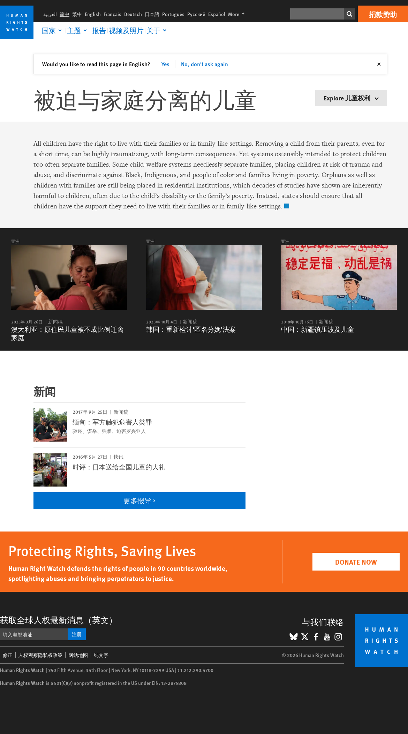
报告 (99, 30)
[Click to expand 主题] (78, 30)
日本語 (152, 13)
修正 (8, 654)
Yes (165, 64)
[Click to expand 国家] (53, 30)
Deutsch (133, 13)
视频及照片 (126, 30)
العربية (50, 13)
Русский (196, 13)
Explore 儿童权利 (351, 97)
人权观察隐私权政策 (40, 654)
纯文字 (101, 654)
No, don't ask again (204, 64)
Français (112, 13)
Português (173, 13)
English (93, 13)
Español (216, 13)
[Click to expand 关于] (157, 30)
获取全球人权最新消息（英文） (58, 620)
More (237, 13)
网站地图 (78, 654)
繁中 (77, 13)
